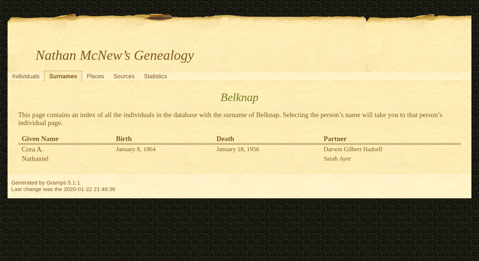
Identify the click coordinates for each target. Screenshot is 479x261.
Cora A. (32, 149)
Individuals (26, 76)
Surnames (63, 76)
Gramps (56, 182)
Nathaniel (35, 158)
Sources (124, 76)
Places (95, 76)
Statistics (155, 76)
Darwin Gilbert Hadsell (353, 149)
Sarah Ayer (337, 158)
